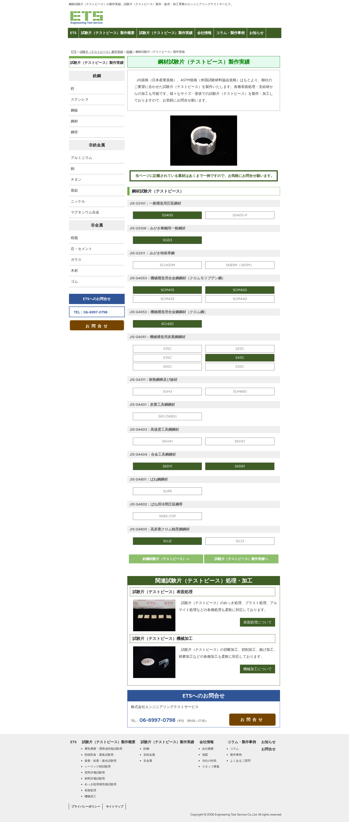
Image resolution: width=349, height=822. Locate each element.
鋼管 (74, 132)
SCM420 (240, 290)
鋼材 (74, 121)
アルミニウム (81, 158)
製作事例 (236, 754)
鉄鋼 (129, 51)
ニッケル (78, 201)
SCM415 (167, 290)
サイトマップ (114, 806)
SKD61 (240, 466)
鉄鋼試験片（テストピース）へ (166, 559)
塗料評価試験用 (95, 772)
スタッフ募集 (210, 766)
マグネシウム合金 (85, 212)
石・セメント (81, 249)
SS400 (167, 215)
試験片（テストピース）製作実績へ (241, 559)
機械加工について (257, 669)
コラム (234, 748)
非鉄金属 (97, 145)
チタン (76, 179)
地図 (205, 754)
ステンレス (80, 99)
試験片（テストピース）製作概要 (107, 33)
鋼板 (74, 110)
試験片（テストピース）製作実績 (166, 33)
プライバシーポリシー (85, 806)
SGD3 (167, 240)
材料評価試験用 (95, 778)
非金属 (97, 225)
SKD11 (167, 466)
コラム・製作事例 (230, 33)
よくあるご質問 (240, 760)
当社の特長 (209, 760)
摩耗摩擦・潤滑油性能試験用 (103, 748)
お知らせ (256, 33)
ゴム (74, 281)
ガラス (76, 260)
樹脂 (74, 238)
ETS (73, 33)
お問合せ (77, 43)
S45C (239, 357)
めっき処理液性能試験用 (100, 784)
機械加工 (90, 796)
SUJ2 (167, 541)
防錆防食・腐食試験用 (99, 754)
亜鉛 (74, 190)
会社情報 (204, 33)
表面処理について (257, 622)
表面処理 (90, 790)
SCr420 (167, 324)
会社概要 (208, 748)
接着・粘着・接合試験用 (100, 760)
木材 (74, 270)
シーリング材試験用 (98, 766)
